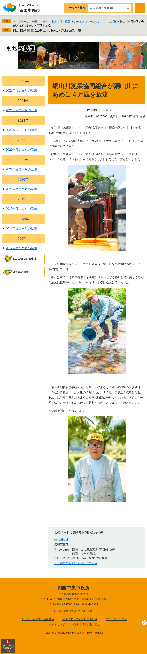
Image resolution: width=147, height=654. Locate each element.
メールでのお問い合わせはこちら (73, 610)
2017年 (23, 239)
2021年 (23, 160)
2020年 (23, 179)
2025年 (23, 81)
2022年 (23, 140)
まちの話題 (110, 21)
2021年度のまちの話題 (21, 169)
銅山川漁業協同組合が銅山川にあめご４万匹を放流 (44, 30)
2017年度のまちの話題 (21, 248)
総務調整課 (61, 539)
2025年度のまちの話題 (21, 90)
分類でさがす (40, 21)
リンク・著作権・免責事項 (38, 619)
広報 (67, 21)
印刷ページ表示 (101, 110)
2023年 (23, 120)
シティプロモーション (87, 21)
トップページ (21, 21)
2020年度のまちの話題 (21, 189)
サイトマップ (57, 624)
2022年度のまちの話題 (21, 149)
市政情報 (56, 21)
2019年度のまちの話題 (21, 208)
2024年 (23, 101)
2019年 (23, 199)
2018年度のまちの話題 (21, 228)
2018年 (23, 219)
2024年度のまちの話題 (21, 110)
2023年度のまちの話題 (21, 130)
